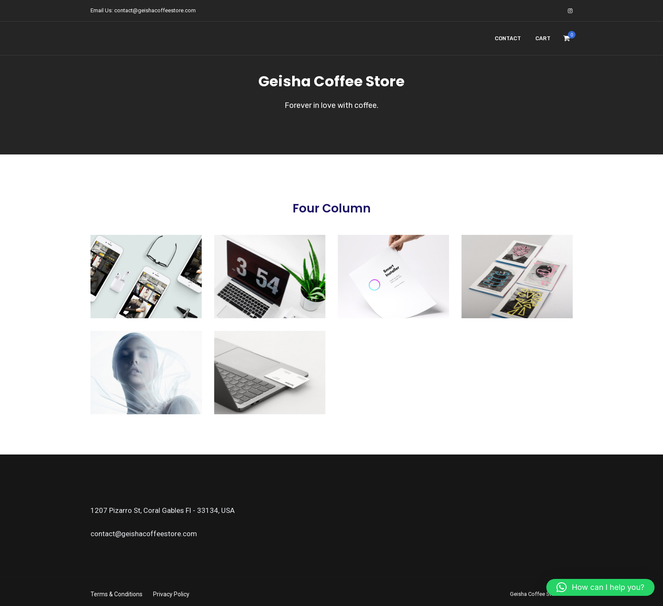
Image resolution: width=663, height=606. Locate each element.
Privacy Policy (171, 594)
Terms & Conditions (116, 594)
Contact (508, 38)
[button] (600, 587)
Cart (543, 38)
